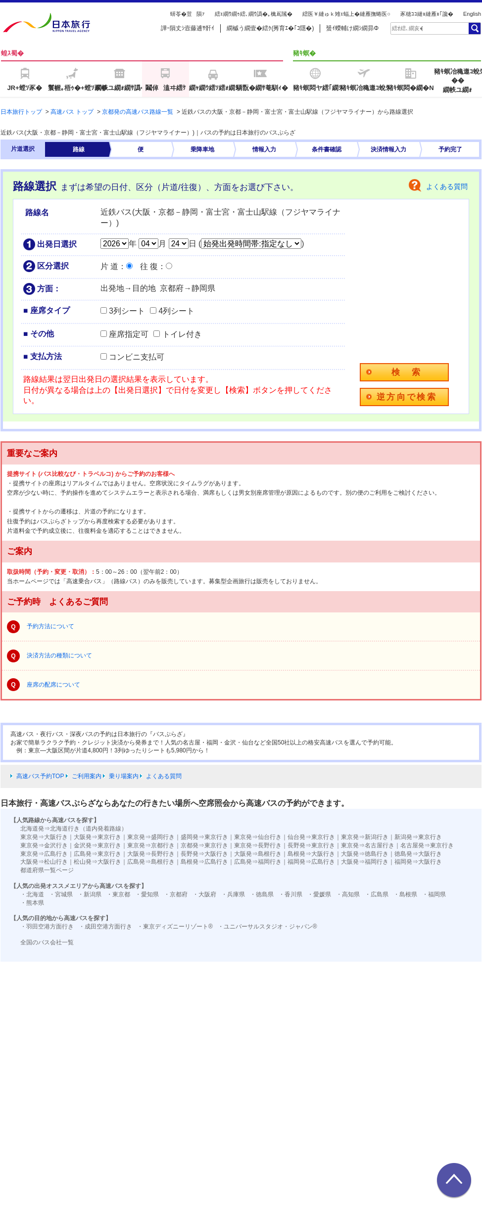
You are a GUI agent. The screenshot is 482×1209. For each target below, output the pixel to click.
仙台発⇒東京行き (311, 837)
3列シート (127, 311)
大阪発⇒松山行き (44, 861)
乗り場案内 (124, 776)
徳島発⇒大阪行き (418, 853)
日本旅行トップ (21, 111)
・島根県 (405, 894)
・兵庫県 (233, 894)
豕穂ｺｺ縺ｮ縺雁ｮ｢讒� (426, 14)
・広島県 (376, 894)
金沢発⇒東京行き (97, 845)
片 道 (109, 266)
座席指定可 (128, 334)
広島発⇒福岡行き (258, 861)
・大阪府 (204, 894)
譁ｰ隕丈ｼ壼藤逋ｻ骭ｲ (187, 28)
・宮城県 (61, 894)
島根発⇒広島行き (204, 861)
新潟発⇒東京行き (418, 837)
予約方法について (50, 626)
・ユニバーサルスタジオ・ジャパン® (267, 926)
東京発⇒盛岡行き (151, 837)
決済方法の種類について (59, 655)
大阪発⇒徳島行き (364, 853)
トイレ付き (182, 334)
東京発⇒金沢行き (44, 845)
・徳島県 (262, 894)
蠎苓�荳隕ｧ (187, 14)
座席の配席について (53, 684)
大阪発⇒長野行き (151, 853)
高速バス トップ (72, 111)
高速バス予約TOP (40, 776)
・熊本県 (32, 902)
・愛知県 (147, 894)
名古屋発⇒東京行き (427, 845)
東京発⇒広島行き (44, 853)
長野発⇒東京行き (311, 845)
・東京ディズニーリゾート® (175, 926)
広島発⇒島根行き (151, 861)
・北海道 (32, 894)
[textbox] (407, 28)
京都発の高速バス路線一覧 (137, 111)
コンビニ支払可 (136, 357)
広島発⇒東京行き (97, 853)
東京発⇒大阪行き (44, 837)
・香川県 (290, 894)
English (472, 14)
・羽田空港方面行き (47, 926)
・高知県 (348, 894)
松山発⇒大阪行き (97, 861)
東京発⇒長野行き (258, 845)
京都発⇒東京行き (204, 845)
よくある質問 (447, 186)
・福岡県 (434, 894)
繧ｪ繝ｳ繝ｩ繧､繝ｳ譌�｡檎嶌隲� (253, 14)
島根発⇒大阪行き (311, 853)
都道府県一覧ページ (47, 870)
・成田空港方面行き (105, 926)
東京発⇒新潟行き (364, 837)
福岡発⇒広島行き (311, 861)
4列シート (176, 311)
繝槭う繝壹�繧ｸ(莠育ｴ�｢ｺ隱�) (270, 28)
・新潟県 (89, 894)
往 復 (149, 266)
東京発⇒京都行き (151, 845)
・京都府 (176, 894)
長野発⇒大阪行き (204, 853)
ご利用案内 (86, 776)
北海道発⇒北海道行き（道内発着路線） (73, 828)
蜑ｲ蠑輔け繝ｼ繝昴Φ (352, 28)
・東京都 (118, 894)
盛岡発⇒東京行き (204, 837)
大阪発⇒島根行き (258, 853)
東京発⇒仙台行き (258, 837)
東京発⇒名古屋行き (367, 845)
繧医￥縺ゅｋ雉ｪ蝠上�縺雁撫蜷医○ (346, 14)
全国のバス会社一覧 (47, 942)
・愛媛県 (319, 894)
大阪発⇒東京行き (97, 837)
